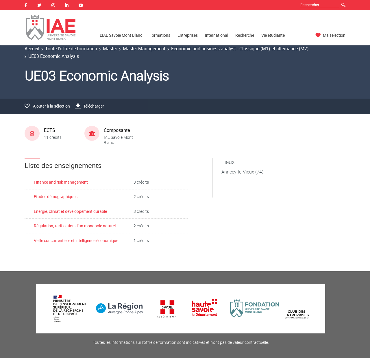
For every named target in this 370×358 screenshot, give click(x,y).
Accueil (32, 48)
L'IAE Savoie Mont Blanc (121, 35)
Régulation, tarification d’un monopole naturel (75, 225)
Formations (159, 35)
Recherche (244, 35)
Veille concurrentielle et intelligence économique (76, 240)
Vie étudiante (273, 35)
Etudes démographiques (55, 196)
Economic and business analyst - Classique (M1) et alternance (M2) (240, 48)
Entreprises (187, 35)
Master (110, 48)
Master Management (144, 48)
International (216, 35)
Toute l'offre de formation (71, 48)
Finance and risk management (61, 182)
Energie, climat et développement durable (70, 211)
